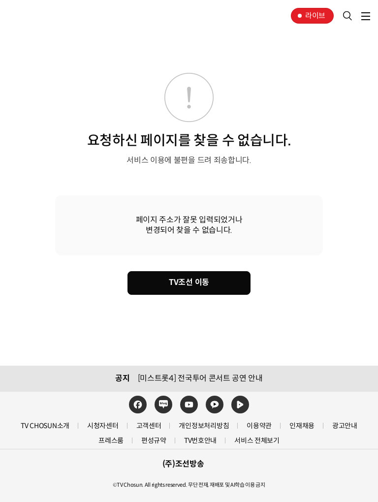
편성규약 (153, 440)
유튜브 (189, 404)
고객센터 (148, 425)
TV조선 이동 (189, 282)
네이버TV (240, 404)
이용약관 (259, 425)
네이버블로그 (163, 404)
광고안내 (344, 425)
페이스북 (138, 404)
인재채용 (302, 425)
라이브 (315, 15)
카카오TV (214, 404)
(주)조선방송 (183, 464)
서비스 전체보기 (257, 440)
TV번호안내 (200, 440)
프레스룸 (111, 440)
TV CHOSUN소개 (45, 425)
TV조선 (38, 15)
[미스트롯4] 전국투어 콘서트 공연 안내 (200, 378)
